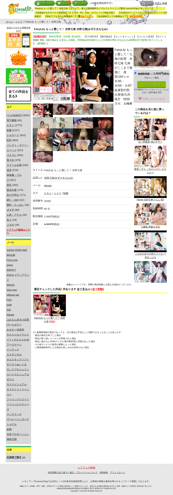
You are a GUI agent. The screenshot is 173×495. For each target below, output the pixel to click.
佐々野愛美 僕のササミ (150, 130)
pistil (9, 304)
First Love (12, 260)
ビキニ (10, 125)
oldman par (13, 294)
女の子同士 (13, 194)
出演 (37, 177)
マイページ (44, 3)
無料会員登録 (135, 16)
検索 (147, 3)
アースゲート (14, 344)
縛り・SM (12, 199)
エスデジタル (14, 354)
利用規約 (103, 472)
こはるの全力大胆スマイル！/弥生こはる (150, 244)
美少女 (10, 160)
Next (109, 74)
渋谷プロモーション (18, 434)
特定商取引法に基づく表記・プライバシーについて (73, 472)
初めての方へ (85, 16)
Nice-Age (12, 289)
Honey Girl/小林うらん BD (150, 188)
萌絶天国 (12, 439)
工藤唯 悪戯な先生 (150, 215)
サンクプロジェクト (18, 369)
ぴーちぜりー (14, 324)
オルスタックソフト (18, 359)
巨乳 (9, 140)
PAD (9, 299)
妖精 (9, 429)
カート (64, 3)
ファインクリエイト (18, 399)
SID (9, 309)
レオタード (13, 135)
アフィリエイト (117, 472)
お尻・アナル (14, 214)
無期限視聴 (145, 74)
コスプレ (12, 155)
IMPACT (11, 269)
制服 (9, 130)
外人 (9, 219)
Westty (10, 314)
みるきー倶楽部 (15, 329)
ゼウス (10, 379)
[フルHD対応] (14, 115)
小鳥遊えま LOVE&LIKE (150, 273)
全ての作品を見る (18, 94)
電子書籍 (12, 120)
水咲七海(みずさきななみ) (58, 177)
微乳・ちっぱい (15, 204)
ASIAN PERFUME (17, 250)
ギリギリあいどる (17, 364)
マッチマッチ (14, 414)
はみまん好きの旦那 (18, 319)
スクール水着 (14, 165)
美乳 (9, 185)
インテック (13, 349)
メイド (18, 21)
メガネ (10, 224)
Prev (37, 74)
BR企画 (11, 255)
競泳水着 (12, 190)
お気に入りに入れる (151, 98)
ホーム (9, 21)
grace (10, 265)
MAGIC (11, 284)
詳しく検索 (161, 3)
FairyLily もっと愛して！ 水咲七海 (49, 309)
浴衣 (9, 170)
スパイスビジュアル (18, 374)
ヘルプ (80, 3)
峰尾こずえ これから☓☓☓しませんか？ (150, 160)
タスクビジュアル (17, 384)
